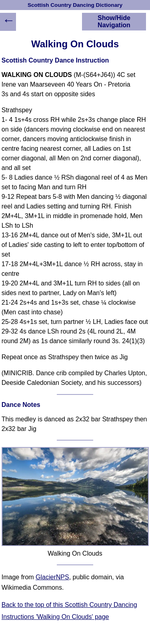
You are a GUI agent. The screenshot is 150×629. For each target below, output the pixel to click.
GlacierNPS (52, 577)
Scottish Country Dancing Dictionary (75, 5)
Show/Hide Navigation (114, 21)
